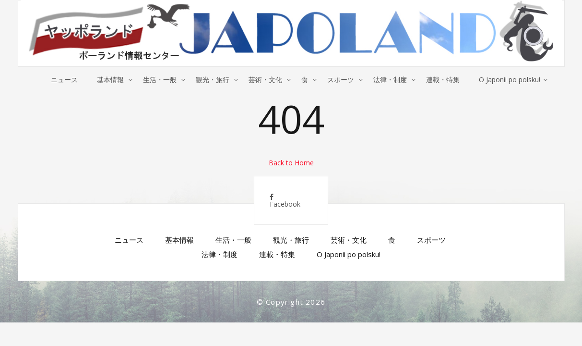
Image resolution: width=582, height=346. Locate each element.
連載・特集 (443, 79)
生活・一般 (160, 79)
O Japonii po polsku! (509, 79)
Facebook (285, 201)
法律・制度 (390, 79)
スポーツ (340, 79)
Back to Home (291, 162)
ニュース (64, 79)
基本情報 (110, 79)
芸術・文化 (265, 79)
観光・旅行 (212, 79)
